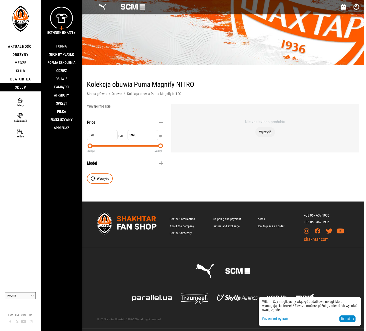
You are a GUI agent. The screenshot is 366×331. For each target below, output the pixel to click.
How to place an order (270, 226)
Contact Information (182, 219)
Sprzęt (61, 103)
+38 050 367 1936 (316, 222)
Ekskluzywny (61, 120)
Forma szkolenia (61, 63)
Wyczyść (265, 132)
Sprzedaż (61, 128)
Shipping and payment (227, 219)
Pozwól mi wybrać (275, 319)
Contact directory (181, 233)
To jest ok (347, 319)
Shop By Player (61, 54)
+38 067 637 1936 (316, 215)
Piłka (61, 112)
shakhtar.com (316, 239)
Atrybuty (61, 95)
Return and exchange (226, 226)
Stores (261, 219)
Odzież (61, 71)
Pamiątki (61, 87)
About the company (182, 226)
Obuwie (61, 79)
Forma (61, 46)
